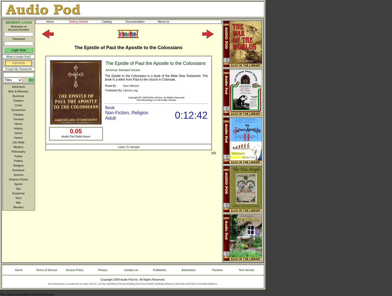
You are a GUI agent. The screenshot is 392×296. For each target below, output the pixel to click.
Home (50, 21)
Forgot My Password (19, 69)
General (18, 119)
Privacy (103, 270)
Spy (18, 188)
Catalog (111, 21)
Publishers (159, 270)
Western (18, 207)
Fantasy (18, 114)
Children (18, 100)
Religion (18, 165)
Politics (18, 160)
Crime (18, 105)
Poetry (18, 156)
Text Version (246, 270)
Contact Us (131, 270)
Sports (18, 184)
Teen (18, 197)
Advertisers (189, 270)
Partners (217, 270)
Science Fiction (18, 179)
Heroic (18, 123)
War (18, 202)
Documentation (137, 21)
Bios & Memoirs (18, 91)
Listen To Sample (129, 147)
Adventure (18, 86)
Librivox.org (130, 90)
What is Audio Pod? (18, 56)
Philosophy (19, 151)
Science (18, 174)
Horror (18, 133)
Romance (18, 170)
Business (18, 96)
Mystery (18, 147)
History (18, 128)
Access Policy (75, 270)
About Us (168, 21)
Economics (19, 109)
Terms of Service (46, 270)
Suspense (18, 193)
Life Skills (18, 142)
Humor (18, 137)
